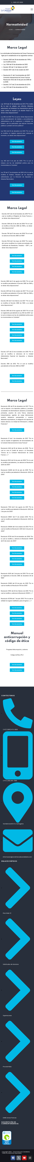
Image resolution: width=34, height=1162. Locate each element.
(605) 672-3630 (17, 2)
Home (11, 29)
